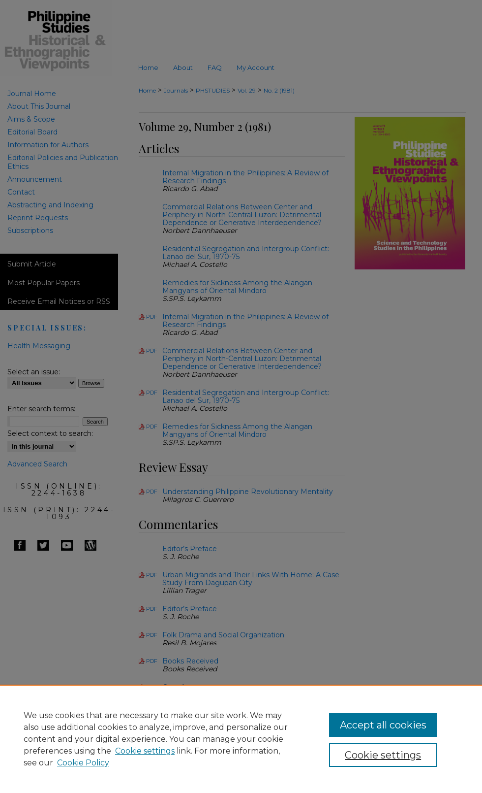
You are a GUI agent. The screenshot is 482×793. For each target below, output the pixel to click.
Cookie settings (145, 751)
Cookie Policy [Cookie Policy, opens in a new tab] (83, 762)
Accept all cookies (383, 725)
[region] (241, 739)
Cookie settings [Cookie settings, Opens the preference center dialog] (383, 755)
